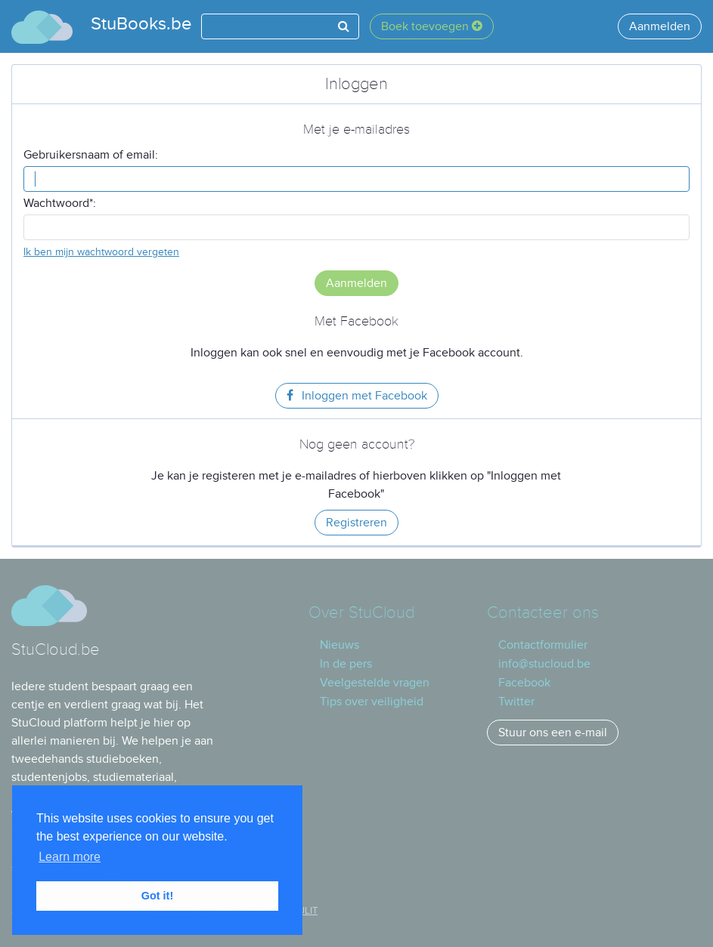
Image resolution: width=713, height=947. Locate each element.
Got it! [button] (157, 896)
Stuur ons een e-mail (552, 732)
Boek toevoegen (431, 26)
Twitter (516, 701)
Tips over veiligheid (371, 701)
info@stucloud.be (544, 663)
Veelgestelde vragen (374, 682)
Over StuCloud (361, 613)
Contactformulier (542, 644)
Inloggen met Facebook (357, 395)
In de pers (346, 663)
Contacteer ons (543, 613)
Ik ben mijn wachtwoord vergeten (101, 251)
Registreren (356, 522)
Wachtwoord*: (59, 203)
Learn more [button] (70, 856)
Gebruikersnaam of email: (90, 154)
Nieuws (339, 644)
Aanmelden (659, 26)
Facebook (524, 682)
